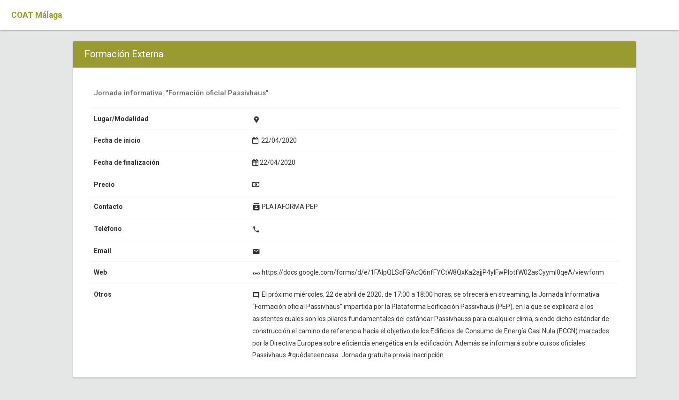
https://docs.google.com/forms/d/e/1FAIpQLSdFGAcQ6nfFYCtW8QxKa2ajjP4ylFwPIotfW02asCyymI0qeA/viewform (433, 272)
